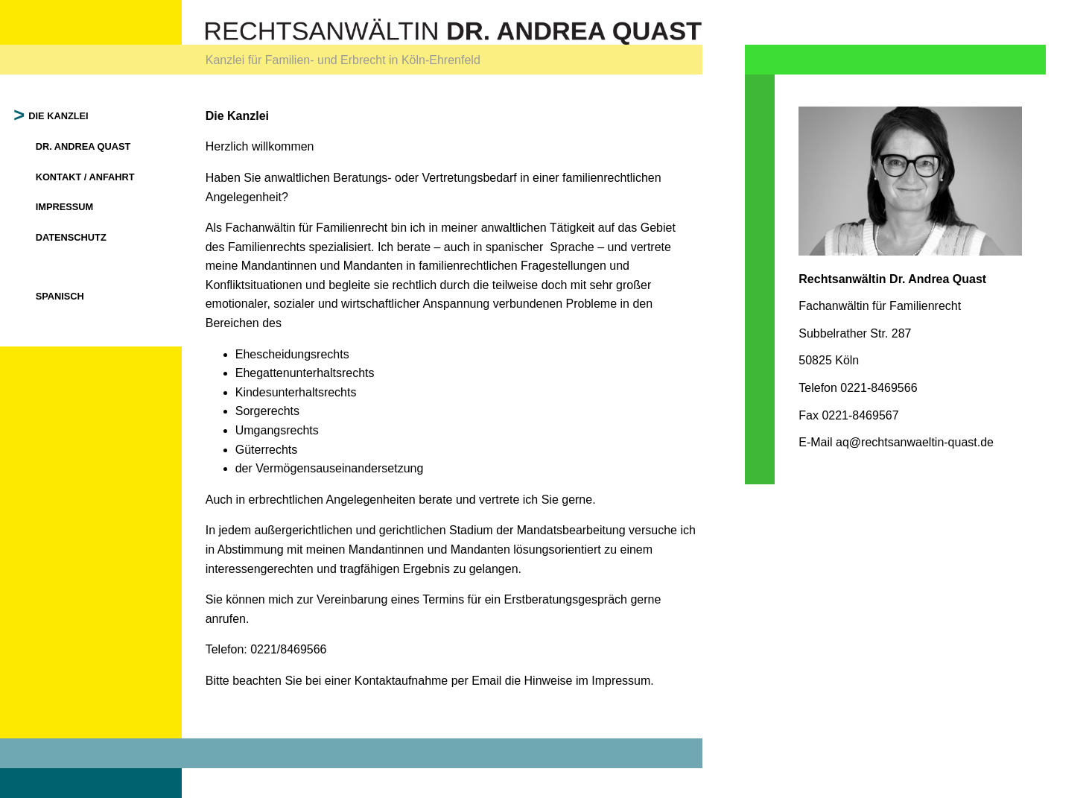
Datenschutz (71, 237)
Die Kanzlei (59, 115)
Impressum (65, 206)
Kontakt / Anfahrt (85, 177)
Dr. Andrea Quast (83, 146)
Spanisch (60, 296)
